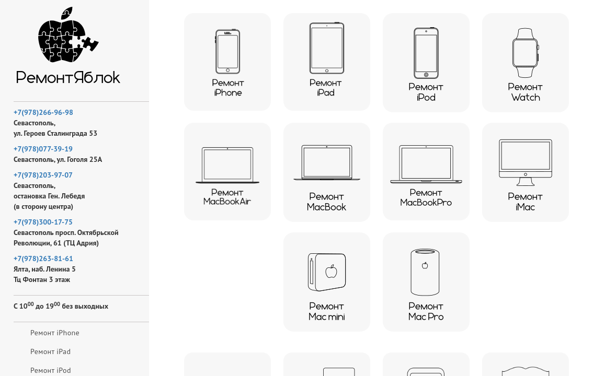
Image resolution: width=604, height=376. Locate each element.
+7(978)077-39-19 (43, 149)
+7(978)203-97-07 (43, 175)
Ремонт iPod (50, 370)
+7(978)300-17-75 (43, 222)
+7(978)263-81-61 (43, 258)
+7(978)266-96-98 (43, 112)
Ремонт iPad (50, 351)
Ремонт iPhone (54, 332)
